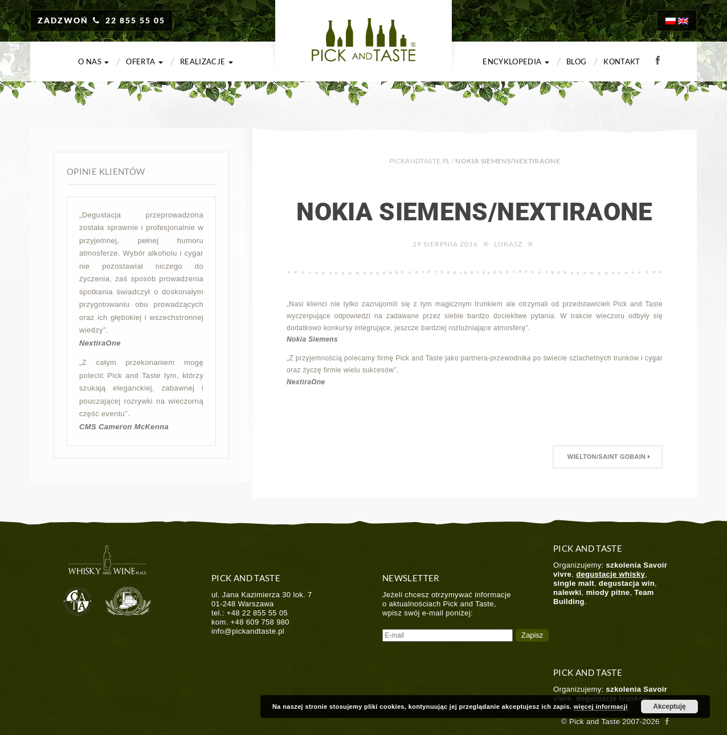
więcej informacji (601, 706)
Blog (576, 61)
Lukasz (508, 244)
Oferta (144, 61)
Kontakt (621, 61)
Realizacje (206, 61)
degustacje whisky (610, 574)
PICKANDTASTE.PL (419, 161)
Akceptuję (669, 707)
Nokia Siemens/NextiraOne (474, 212)
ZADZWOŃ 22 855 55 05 (101, 20)
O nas (93, 61)
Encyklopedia (516, 61)
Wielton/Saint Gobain (607, 456)
